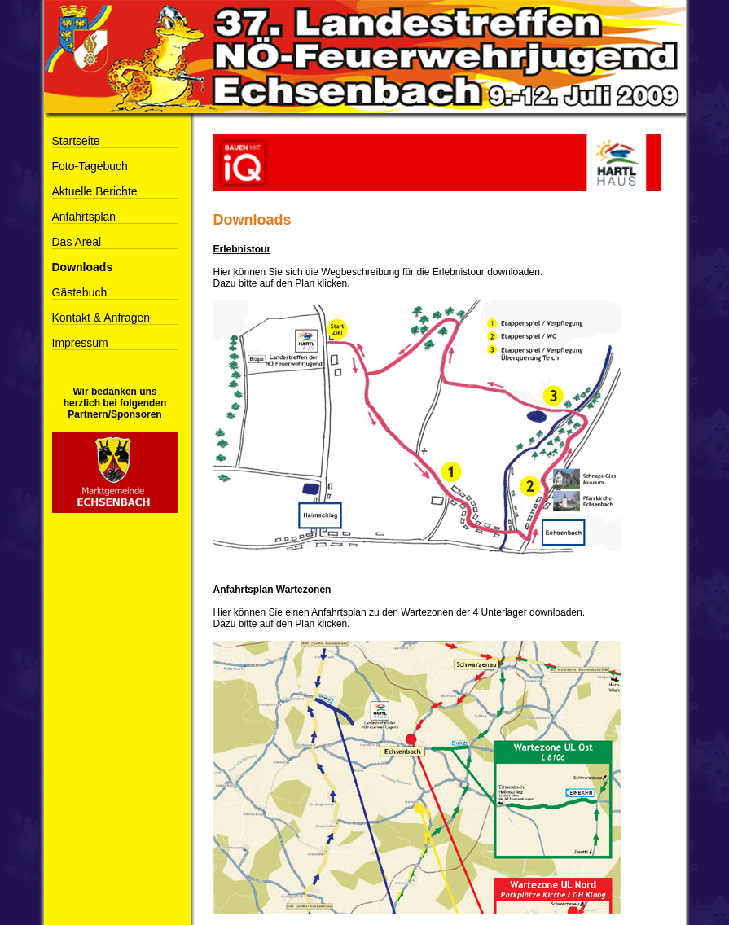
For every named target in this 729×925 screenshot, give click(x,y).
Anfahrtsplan (84, 216)
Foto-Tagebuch (90, 166)
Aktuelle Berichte (95, 191)
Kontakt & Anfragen (101, 317)
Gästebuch (80, 292)
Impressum (80, 342)
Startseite (76, 140)
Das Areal (77, 241)
